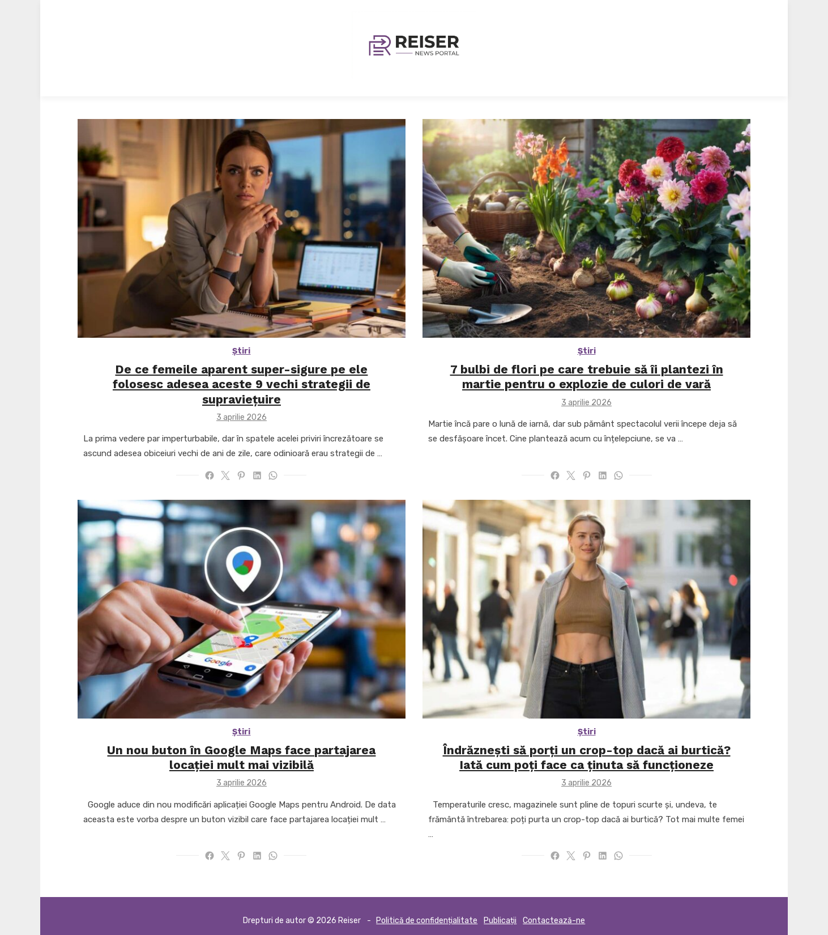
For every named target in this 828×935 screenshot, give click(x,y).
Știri (240, 353)
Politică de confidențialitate (426, 910)
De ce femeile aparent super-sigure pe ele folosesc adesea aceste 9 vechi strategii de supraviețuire (240, 378)
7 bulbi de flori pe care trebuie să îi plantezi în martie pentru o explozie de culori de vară (588, 378)
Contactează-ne (554, 910)
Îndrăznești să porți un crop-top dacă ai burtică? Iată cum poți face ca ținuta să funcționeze (588, 747)
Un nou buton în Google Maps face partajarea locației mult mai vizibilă (240, 747)
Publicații (500, 910)
